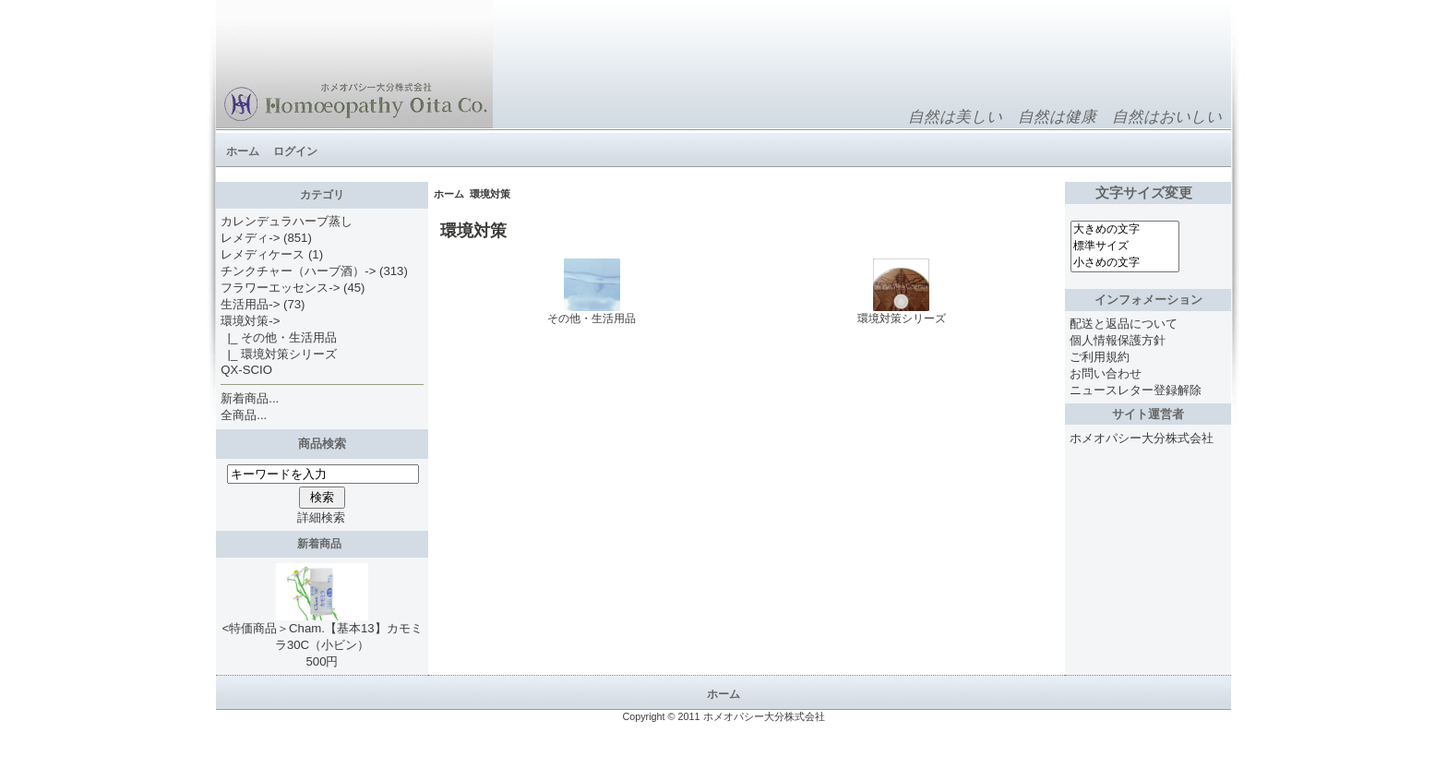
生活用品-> (250, 304)
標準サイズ (1124, 246)
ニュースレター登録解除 (1136, 390)
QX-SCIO (246, 370)
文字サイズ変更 (1147, 193)
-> (250, 321)
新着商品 (322, 543)
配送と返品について (1124, 323)
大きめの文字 (1124, 230)
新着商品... (250, 398)
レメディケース (263, 254)
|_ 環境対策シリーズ (279, 354)
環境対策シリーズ (901, 313)
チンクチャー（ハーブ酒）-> (298, 271)
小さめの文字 (1124, 263)
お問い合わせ (1106, 373)
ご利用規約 (1100, 357)
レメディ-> (250, 238)
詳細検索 (321, 517)
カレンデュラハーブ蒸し (287, 221)
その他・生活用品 (591, 313)
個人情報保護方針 (1118, 340)
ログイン (295, 151)
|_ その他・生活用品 (279, 337)
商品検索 (322, 444)
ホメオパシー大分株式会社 (1142, 438)
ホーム (242, 151)
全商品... (244, 415)
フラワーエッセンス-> (280, 287)
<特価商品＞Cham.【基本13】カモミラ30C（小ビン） (321, 630)
